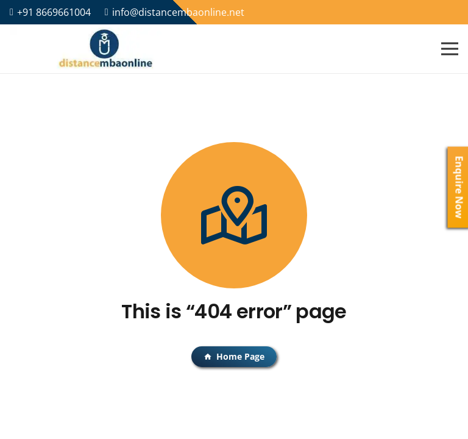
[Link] (106, 48)
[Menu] (449, 49)
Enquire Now (459, 187)
